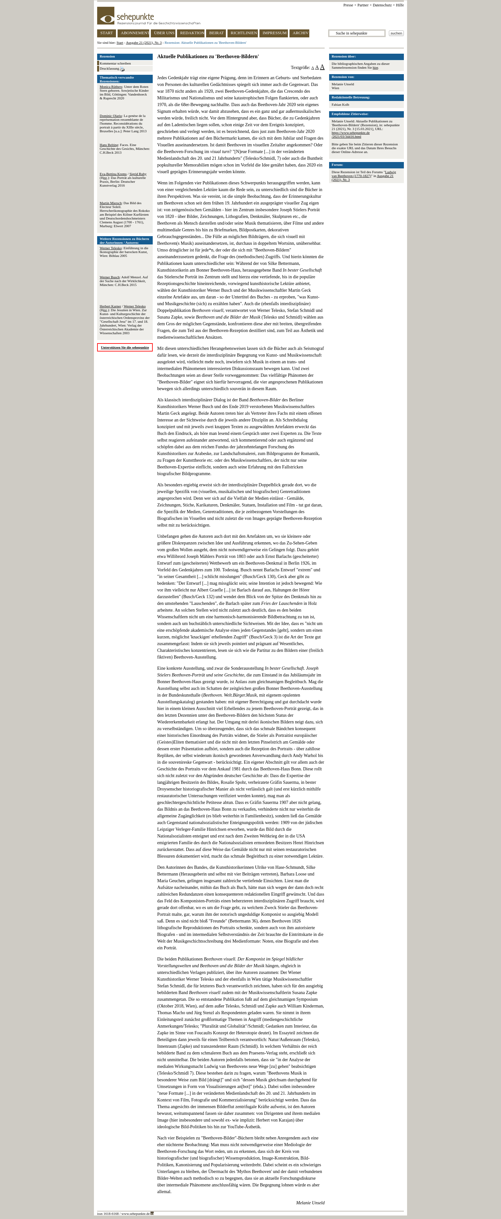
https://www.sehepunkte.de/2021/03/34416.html (351, 134)
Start (120, 42)
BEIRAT (216, 32)
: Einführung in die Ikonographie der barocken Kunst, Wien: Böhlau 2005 (124, 252)
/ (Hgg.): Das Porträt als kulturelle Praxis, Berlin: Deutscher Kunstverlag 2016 (123, 179)
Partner (363, 5)
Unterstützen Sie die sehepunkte (125, 347)
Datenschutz (382, 5)
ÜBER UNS (164, 32)
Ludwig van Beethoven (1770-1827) (364, 174)
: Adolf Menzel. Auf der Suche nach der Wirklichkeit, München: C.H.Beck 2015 (124, 281)
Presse (348, 5)
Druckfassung (112, 69)
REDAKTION (192, 32)
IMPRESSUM (275, 32)
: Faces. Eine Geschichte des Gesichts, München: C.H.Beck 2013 (125, 148)
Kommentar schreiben (115, 63)
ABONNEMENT (135, 32)
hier (375, 67)
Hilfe (400, 5)
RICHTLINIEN (244, 32)
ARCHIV (301, 32)
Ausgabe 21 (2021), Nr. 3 (144, 42)
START (106, 32)
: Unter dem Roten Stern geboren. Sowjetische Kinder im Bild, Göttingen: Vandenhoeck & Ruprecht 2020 (124, 92)
